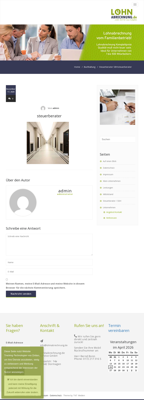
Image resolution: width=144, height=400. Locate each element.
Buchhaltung (89, 66)
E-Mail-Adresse (18, 345)
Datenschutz (108, 167)
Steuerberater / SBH (112, 201)
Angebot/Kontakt (114, 212)
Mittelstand (108, 194)
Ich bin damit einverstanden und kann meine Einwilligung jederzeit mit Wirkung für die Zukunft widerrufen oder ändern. (22, 385)
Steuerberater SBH (108, 66)
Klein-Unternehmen (112, 181)
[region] (72, 42)
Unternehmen (109, 207)
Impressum (108, 174)
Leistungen (108, 187)
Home (77, 66)
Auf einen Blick (109, 161)
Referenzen (111, 218)
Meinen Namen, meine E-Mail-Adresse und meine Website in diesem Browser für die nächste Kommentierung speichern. (45, 285)
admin (56, 108)
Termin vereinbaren (118, 328)
